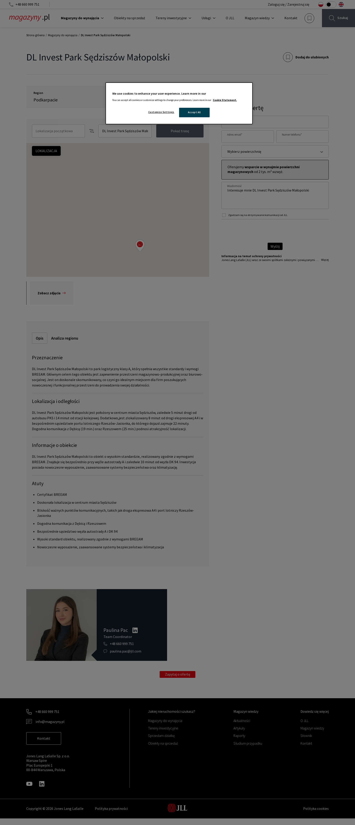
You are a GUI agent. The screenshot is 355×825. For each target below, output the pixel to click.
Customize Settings (161, 112)
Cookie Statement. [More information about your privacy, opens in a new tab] (225, 100)
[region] (179, 103)
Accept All (194, 112)
